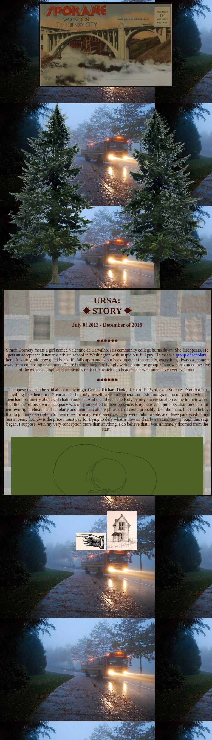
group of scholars (191, 355)
